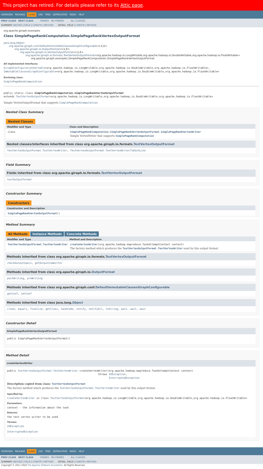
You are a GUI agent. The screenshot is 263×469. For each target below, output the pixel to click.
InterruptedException (124, 377)
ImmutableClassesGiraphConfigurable (30, 71)
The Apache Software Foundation (45, 465)
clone (11, 308)
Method (49, 25)
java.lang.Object (14, 42)
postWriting (15, 278)
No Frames (57, 21)
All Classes (78, 21)
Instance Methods (47, 234)
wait (124, 308)
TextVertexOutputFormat (33, 96)
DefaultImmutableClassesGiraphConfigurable (133, 287)
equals (22, 308)
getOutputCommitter (49, 262)
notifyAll (96, 308)
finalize (36, 308)
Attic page (131, 5)
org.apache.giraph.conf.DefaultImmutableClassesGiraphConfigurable (53, 45)
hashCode (67, 308)
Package (20, 14)
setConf (26, 293)
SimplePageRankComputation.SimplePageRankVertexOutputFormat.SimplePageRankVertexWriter (135, 131)
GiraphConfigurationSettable (24, 67)
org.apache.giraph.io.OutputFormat (37, 49)
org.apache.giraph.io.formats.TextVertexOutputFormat (60, 55)
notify (81, 308)
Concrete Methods (82, 234)
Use (40, 14)
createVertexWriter (84, 244)
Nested (17, 25)
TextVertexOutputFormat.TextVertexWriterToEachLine (108, 150)
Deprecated (60, 14)
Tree (48, 14)
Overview (7, 14)
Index (73, 14)
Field (27, 25)
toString (112, 308)
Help (81, 14)
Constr (37, 25)
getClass (52, 308)
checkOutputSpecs (19, 262)
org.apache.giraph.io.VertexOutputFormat (46, 52)
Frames (44, 21)
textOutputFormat (19, 179)
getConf (12, 293)
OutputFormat (103, 272)
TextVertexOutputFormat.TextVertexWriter (37, 150)
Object (77, 302)
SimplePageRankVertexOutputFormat (32, 213)
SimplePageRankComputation (23, 81)
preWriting (35, 278)
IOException (117, 374)
